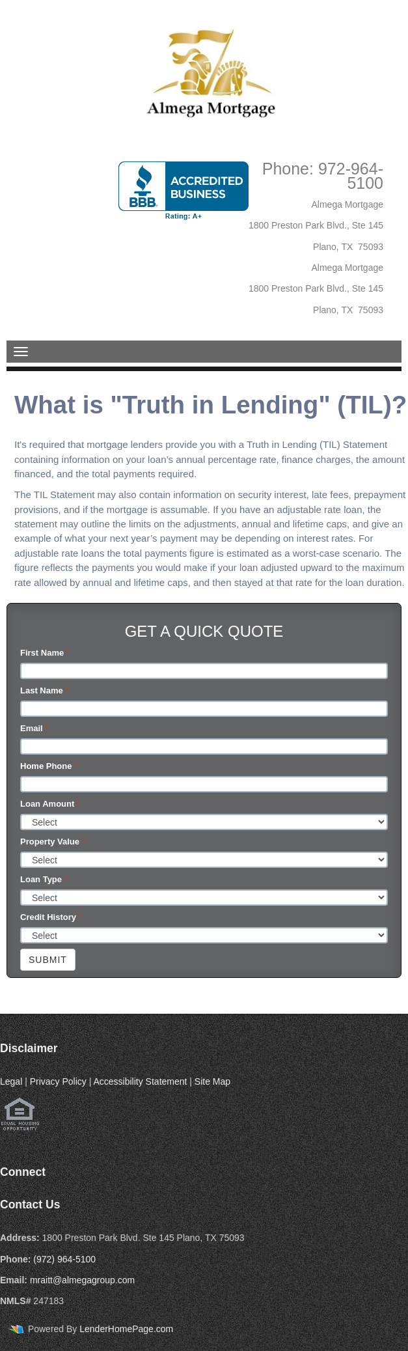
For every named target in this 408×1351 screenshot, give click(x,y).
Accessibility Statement (140, 1081)
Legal (11, 1081)
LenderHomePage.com (126, 1329)
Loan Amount (50, 804)
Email (34, 728)
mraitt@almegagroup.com (82, 1280)
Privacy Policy (58, 1081)
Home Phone (48, 766)
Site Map (212, 1081)
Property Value (52, 841)
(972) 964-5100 (64, 1259)
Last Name (44, 690)
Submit (48, 959)
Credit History (51, 917)
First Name (45, 653)
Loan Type (44, 879)
